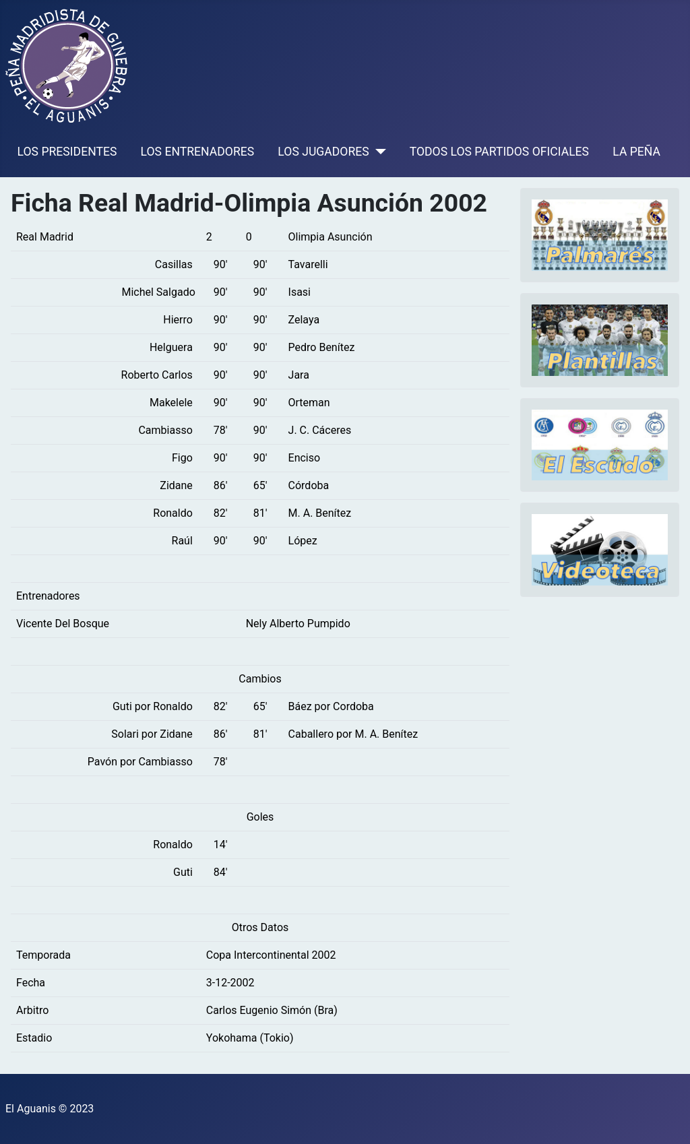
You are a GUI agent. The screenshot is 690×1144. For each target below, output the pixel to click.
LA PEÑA (636, 151)
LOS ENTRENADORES (198, 151)
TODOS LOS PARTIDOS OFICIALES (499, 151)
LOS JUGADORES (323, 151)
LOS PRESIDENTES (67, 151)
